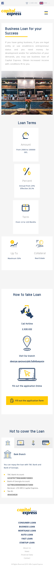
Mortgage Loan (27, 530)
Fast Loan (27, 538)
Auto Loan (27, 534)
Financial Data (27, 555)
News (27, 551)
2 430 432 (31, 3)
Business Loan (27, 526)
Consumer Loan (27, 522)
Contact (27, 558)
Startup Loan (27, 542)
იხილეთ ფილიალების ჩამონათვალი (27, 361)
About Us (27, 548)
